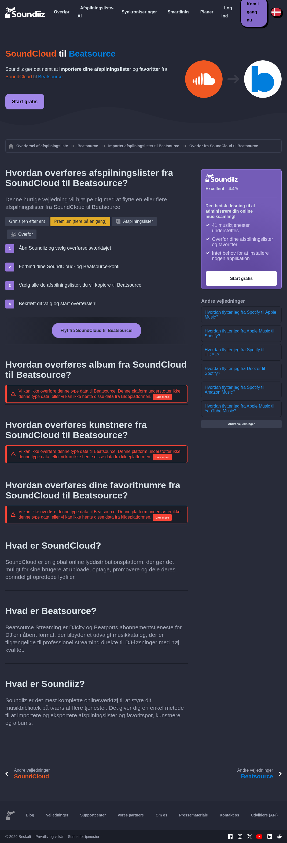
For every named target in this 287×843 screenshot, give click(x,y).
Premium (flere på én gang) (80, 221)
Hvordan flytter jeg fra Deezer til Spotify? (235, 371)
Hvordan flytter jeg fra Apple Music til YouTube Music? (239, 408)
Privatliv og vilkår (49, 836)
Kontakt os (229, 815)
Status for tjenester (84, 836)
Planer (207, 12)
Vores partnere (130, 815)
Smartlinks (179, 12)
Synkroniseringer (139, 12)
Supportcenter (93, 815)
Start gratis (25, 101)
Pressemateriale (193, 815)
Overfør (61, 12)
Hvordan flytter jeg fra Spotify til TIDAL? (234, 352)
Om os (161, 815)
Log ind (227, 12)
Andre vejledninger (241, 424)
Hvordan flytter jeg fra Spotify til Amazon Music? (234, 389)
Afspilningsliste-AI (95, 12)
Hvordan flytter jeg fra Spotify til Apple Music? (240, 314)
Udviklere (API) (264, 815)
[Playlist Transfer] (25, 12)
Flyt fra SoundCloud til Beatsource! (97, 330)
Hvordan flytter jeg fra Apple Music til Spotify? (239, 333)
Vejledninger (57, 815)
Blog (30, 815)
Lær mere (162, 396)
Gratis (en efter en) (27, 221)
